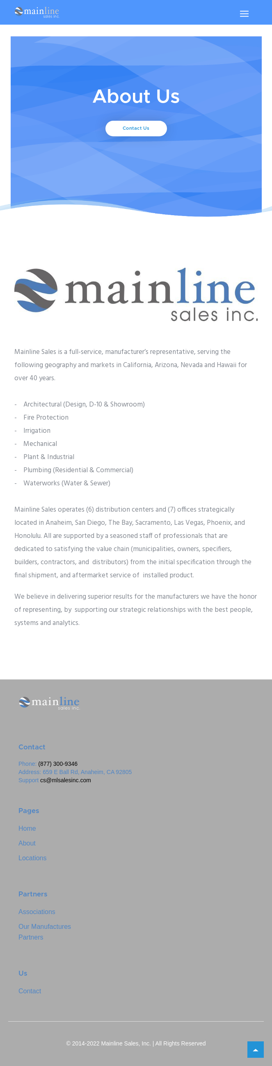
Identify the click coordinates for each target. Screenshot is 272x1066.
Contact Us (136, 128)
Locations (32, 858)
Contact (29, 991)
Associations (36, 911)
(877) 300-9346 (58, 763)
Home (27, 828)
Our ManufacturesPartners (44, 932)
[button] (244, 13)
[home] (36, 12)
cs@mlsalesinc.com (65, 780)
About (27, 843)
